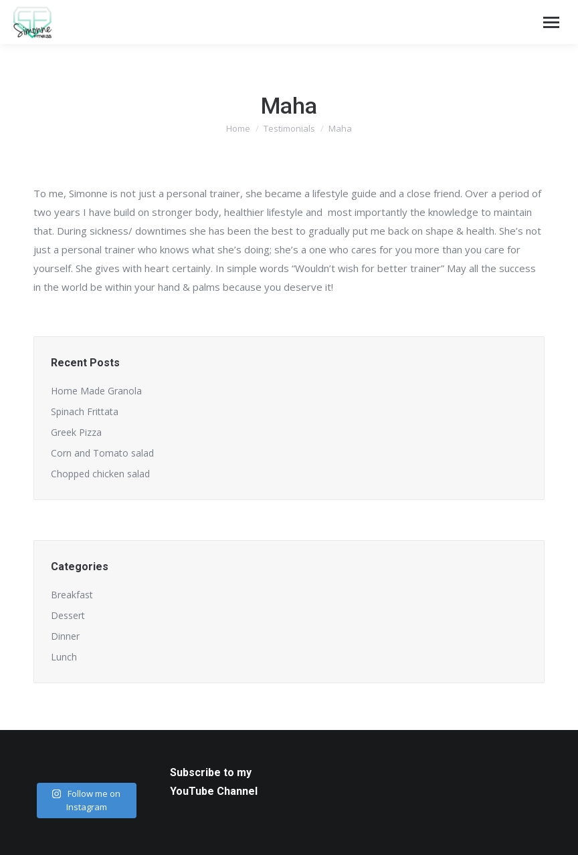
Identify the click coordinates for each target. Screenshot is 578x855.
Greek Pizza (76, 432)
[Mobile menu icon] (551, 22)
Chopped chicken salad (100, 473)
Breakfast (72, 594)
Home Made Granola (96, 390)
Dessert (68, 615)
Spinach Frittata (84, 411)
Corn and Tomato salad (102, 453)
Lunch (64, 656)
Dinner (65, 636)
